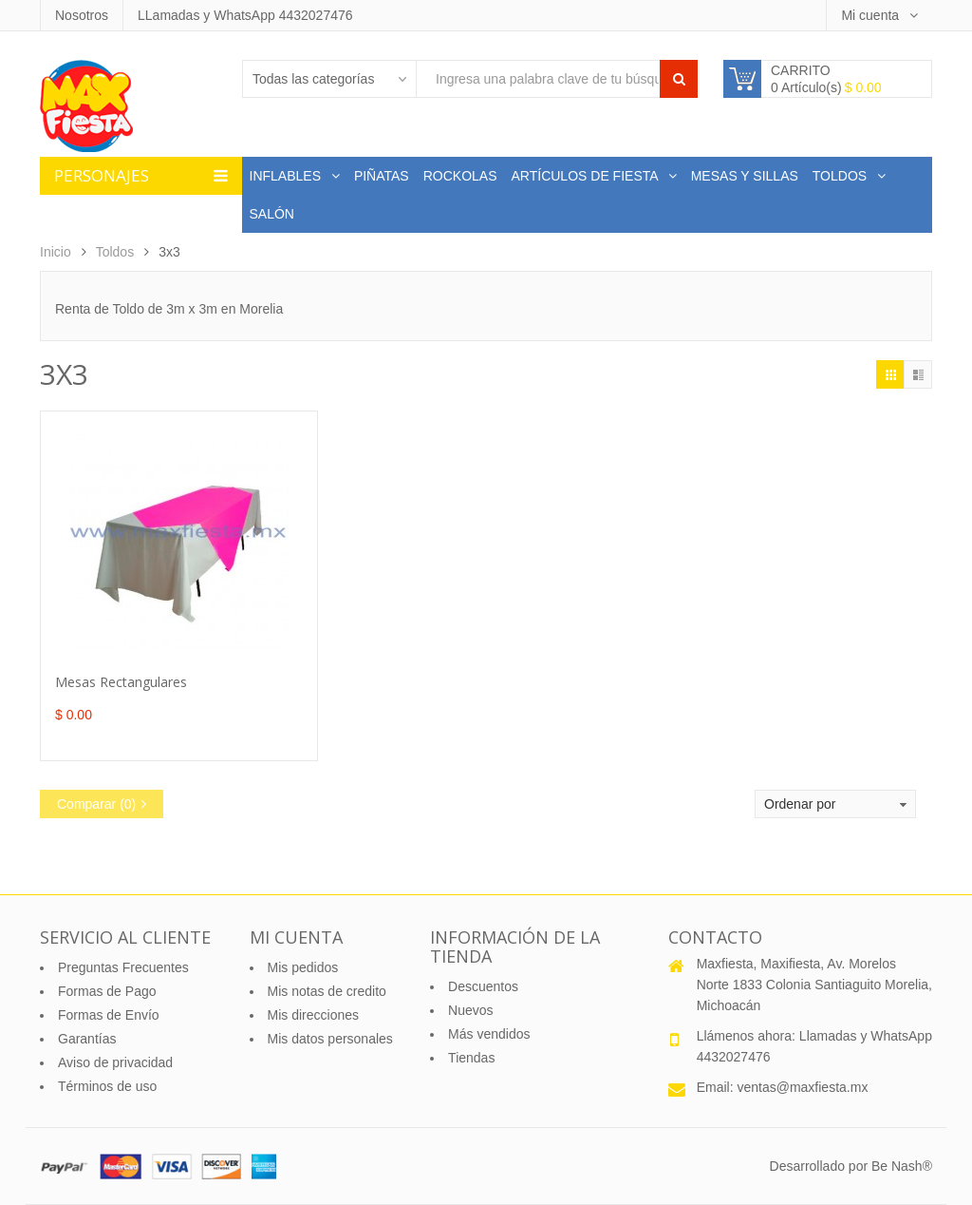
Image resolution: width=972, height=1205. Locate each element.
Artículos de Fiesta (587, 175)
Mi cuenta (872, 15)
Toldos (841, 175)
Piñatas (381, 175)
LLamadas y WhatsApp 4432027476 (245, 15)
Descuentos (483, 986)
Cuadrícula (890, 374)
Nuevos (470, 1010)
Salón (272, 213)
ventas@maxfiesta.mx (802, 1087)
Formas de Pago (107, 991)
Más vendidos (489, 1034)
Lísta (918, 374)
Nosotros (81, 15)
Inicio (55, 251)
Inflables (287, 175)
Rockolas (460, 175)
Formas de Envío (108, 1015)
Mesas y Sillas (744, 175)
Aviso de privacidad (115, 1062)
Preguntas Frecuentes (123, 967)
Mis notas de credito (327, 991)
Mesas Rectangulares (121, 682)
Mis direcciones (313, 1015)
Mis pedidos (303, 967)
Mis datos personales (330, 1038)
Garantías (87, 1038)
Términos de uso (107, 1086)
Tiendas (471, 1057)
